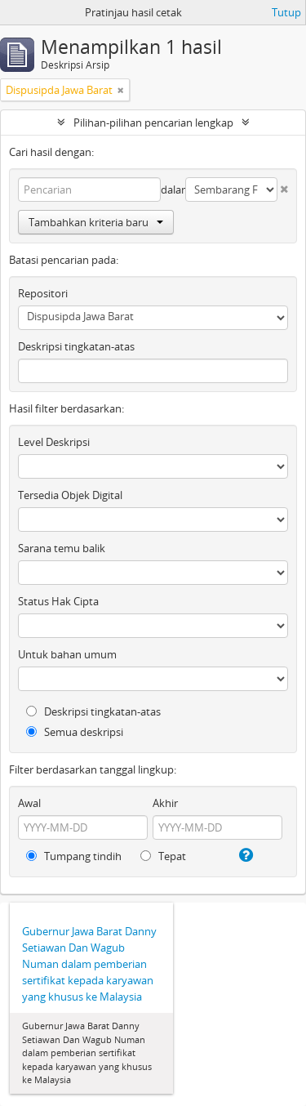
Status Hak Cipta (58, 601)
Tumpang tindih (74, 856)
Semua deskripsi (74, 732)
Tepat (163, 856)
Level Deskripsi (54, 442)
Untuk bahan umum (67, 654)
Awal (29, 803)
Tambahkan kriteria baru (96, 222)
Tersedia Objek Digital (70, 495)
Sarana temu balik (61, 548)
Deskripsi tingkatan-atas (76, 346)
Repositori (43, 293)
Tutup (286, 12)
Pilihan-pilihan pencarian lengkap (153, 122)
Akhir (165, 803)
